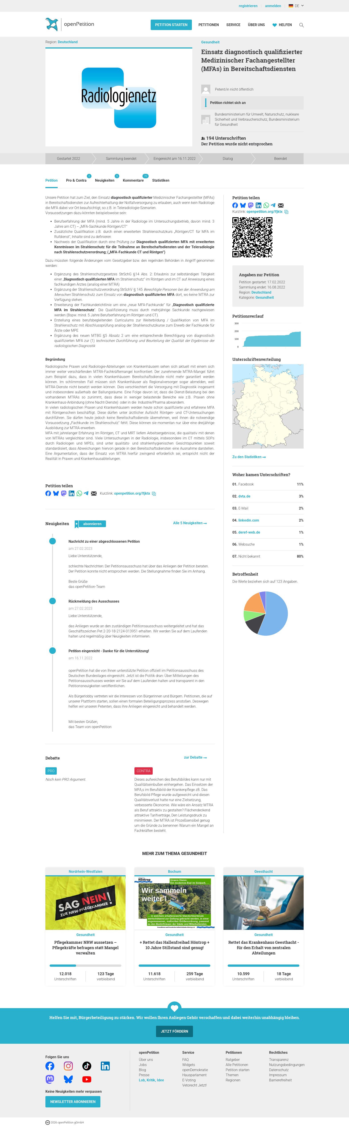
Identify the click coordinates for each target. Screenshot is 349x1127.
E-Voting (189, 1080)
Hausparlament (194, 1075)
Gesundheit (210, 42)
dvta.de (244, 496)
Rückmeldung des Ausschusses (94, 601)
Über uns (146, 1060)
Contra (143, 771)
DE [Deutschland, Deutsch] (294, 6)
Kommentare (133, 178)
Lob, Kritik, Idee (151, 1080)
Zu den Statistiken (247, 457)
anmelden (273, 6)
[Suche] (301, 24)
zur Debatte (193, 757)
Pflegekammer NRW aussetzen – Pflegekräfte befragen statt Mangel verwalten (85, 948)
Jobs (143, 1065)
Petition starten (171, 25)
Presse (144, 1075)
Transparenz (279, 1060)
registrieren (248, 6)
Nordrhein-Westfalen (85, 871)
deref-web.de (249, 532)
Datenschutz (279, 1070)
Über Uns (256, 25)
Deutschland (68, 42)
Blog (142, 1070)
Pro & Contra (76, 178)
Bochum (174, 871)
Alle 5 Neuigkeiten (188, 523)
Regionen (233, 1080)
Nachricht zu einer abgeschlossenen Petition (104, 541)
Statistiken (160, 180)
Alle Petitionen (237, 1065)
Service (233, 25)
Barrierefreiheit (280, 1080)
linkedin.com (248, 520)
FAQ (185, 1060)
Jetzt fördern (174, 1031)
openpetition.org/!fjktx (135, 493)
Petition (51, 180)
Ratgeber (233, 1060)
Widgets (188, 1065)
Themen (232, 1075)
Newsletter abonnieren (72, 1102)
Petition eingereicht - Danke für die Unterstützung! (109, 651)
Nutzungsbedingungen (287, 1065)
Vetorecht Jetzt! (194, 1085)
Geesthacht (263, 871)
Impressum (278, 1075)
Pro (51, 771)
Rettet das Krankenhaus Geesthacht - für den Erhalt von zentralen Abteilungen (263, 948)
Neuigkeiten (104, 178)
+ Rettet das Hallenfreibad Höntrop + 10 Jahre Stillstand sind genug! (174, 945)
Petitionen (209, 25)
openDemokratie (195, 1070)
